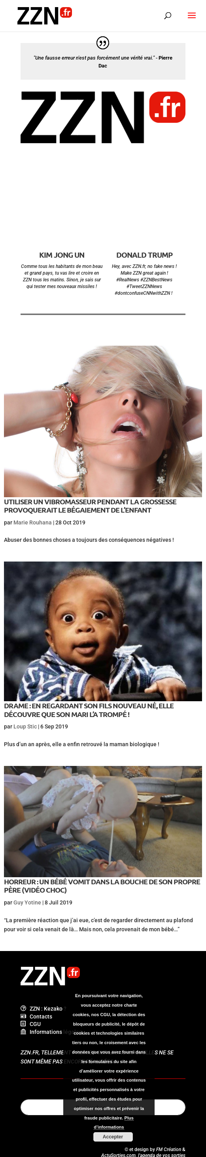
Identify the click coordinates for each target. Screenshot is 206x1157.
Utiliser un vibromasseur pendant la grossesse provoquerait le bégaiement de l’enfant (90, 506)
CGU (31, 1024)
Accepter (113, 1137)
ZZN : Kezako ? (43, 1008)
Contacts (36, 1016)
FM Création (168, 1149)
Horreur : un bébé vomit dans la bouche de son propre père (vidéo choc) (102, 886)
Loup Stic (25, 726)
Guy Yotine (27, 902)
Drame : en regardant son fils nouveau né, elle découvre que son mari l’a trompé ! (89, 710)
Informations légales (51, 1032)
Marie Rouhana (32, 522)
